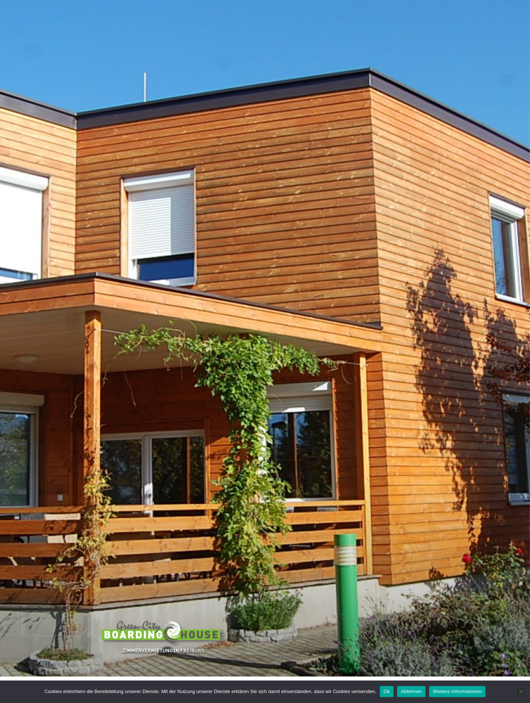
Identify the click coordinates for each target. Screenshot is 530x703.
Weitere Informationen (457, 691)
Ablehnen (411, 691)
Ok (387, 691)
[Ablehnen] (520, 691)
